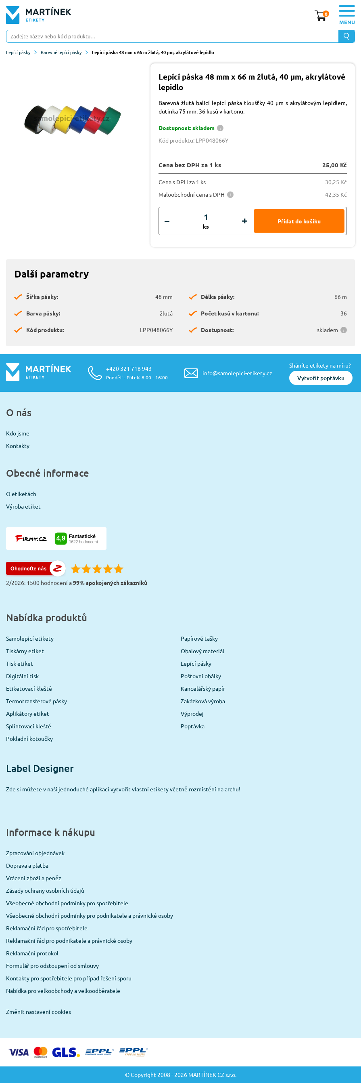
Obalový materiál (202, 650)
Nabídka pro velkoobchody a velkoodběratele (63, 990)
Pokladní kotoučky (29, 738)
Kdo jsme (17, 433)
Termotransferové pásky (36, 700)
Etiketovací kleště (29, 688)
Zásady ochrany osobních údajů (45, 890)
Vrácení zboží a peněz (33, 877)
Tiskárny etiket (25, 650)
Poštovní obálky (201, 675)
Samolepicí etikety (30, 638)
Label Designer (40, 768)
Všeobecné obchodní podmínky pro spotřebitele (67, 902)
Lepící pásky (21, 52)
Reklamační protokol (32, 953)
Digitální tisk (22, 675)
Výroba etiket (23, 506)
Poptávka (192, 726)
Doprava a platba (27, 865)
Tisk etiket (19, 663)
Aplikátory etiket (27, 713)
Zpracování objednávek (35, 852)
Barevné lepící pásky (64, 52)
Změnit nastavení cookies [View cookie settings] (38, 1011)
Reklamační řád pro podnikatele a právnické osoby (69, 940)
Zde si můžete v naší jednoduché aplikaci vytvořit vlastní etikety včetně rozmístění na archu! (123, 789)
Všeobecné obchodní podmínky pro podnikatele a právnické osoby (89, 915)
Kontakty (17, 445)
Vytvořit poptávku (320, 378)
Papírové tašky (199, 638)
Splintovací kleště (28, 726)
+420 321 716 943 (137, 373)
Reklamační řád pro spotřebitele (47, 928)
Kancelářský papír (203, 688)
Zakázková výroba (203, 700)
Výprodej (192, 713)
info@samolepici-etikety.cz (237, 372)
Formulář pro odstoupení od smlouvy (52, 965)
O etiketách (21, 493)
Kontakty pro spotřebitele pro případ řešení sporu (68, 978)
